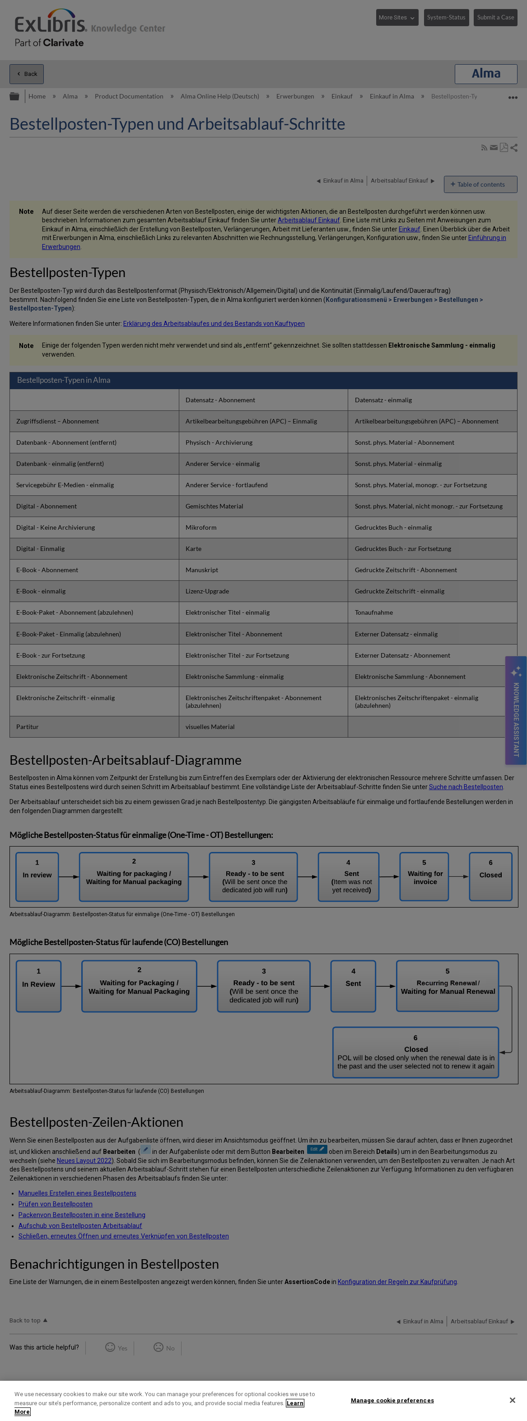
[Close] (512, 1400)
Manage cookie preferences (392, 1400)
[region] (263, 1401)
